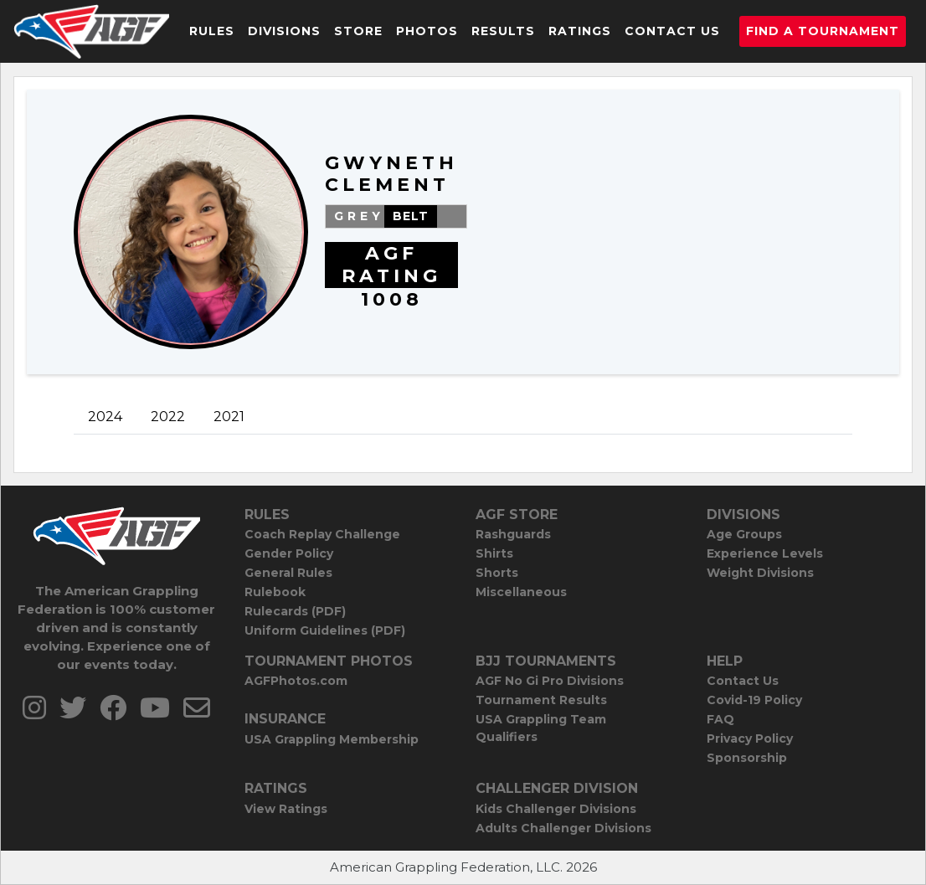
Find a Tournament (822, 31)
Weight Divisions (760, 572)
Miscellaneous (521, 591)
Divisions (284, 31)
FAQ (720, 719)
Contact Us (672, 31)
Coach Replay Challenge (322, 534)
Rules (211, 31)
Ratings (579, 31)
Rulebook (275, 591)
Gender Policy (288, 553)
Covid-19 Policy (754, 699)
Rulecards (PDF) (295, 611)
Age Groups (744, 534)
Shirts (494, 553)
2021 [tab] (228, 416)
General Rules (288, 572)
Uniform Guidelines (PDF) (324, 630)
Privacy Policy (750, 738)
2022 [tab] (168, 416)
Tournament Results (541, 699)
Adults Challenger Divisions (563, 828)
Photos (427, 31)
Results (503, 31)
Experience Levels (765, 553)
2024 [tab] (105, 416)
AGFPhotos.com (295, 680)
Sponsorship (747, 757)
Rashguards (513, 534)
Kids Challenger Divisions (556, 808)
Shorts (497, 572)
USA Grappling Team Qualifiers (541, 728)
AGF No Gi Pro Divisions (550, 680)
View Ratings (285, 808)
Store (358, 31)
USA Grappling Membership (331, 739)
